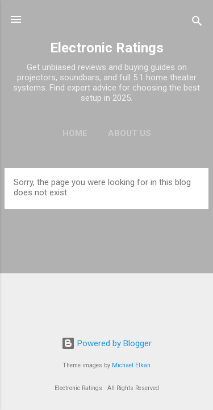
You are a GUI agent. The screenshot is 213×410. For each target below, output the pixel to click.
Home (74, 133)
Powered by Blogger (106, 343)
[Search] (197, 23)
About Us (129, 133)
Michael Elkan (131, 365)
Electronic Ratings (107, 48)
